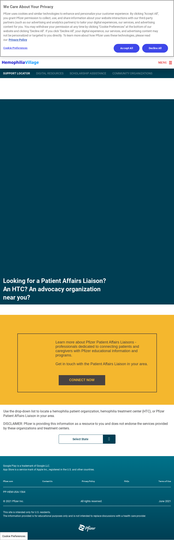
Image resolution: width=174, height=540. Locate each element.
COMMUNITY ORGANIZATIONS (132, 73)
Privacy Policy (88, 481)
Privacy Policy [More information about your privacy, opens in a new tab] (18, 40)
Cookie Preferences (13, 536)
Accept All (126, 48)
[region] (87, 28)
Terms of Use (165, 481)
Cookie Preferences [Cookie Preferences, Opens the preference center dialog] (15, 48)
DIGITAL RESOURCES (49, 73)
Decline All (155, 48)
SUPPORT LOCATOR (16, 73)
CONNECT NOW (82, 380)
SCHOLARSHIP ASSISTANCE (88, 73)
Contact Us (47, 481)
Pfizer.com (8, 481)
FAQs (126, 481)
